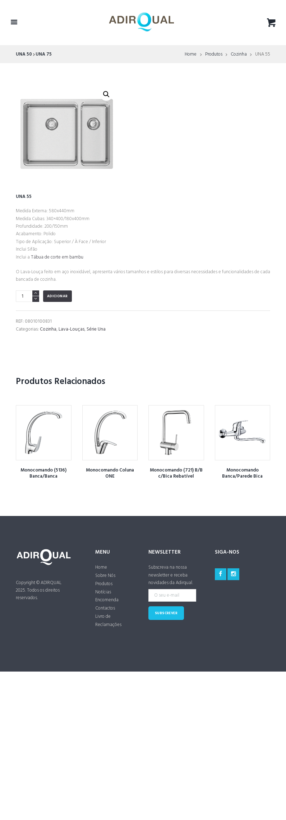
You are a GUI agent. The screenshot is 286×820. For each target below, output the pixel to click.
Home (191, 54)
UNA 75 (44, 54)
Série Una (96, 329)
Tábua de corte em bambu (57, 257)
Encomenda (107, 600)
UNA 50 (24, 54)
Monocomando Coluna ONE (110, 473)
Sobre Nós (105, 575)
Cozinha (239, 54)
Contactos (105, 608)
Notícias (103, 592)
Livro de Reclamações (108, 621)
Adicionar (57, 296)
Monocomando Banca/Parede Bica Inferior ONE (242, 476)
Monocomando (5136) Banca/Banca (43, 473)
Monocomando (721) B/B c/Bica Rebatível (176, 473)
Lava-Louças (71, 329)
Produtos (213, 54)
